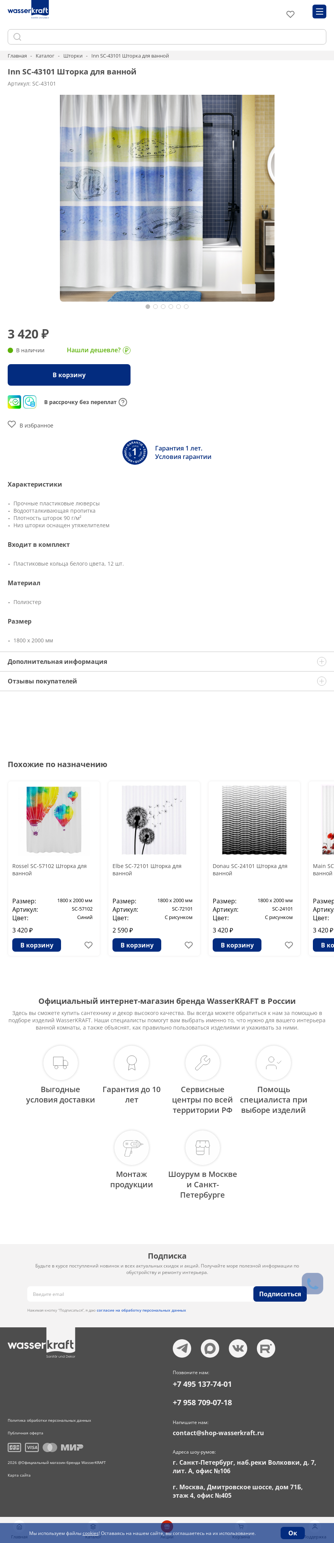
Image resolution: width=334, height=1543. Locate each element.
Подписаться (280, 1294)
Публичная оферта (25, 1433)
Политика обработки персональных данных (49, 1420)
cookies (91, 1533)
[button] (148, 306)
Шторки (73, 55)
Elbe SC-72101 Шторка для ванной (147, 869)
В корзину (69, 375)
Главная (17, 55)
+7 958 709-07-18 (202, 1402)
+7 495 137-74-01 (202, 1384)
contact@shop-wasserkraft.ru (218, 1433)
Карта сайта (19, 1475)
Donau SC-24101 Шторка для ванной (250, 869)
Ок (292, 1533)
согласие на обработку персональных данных (141, 1310)
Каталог (45, 55)
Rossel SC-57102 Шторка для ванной (49, 869)
